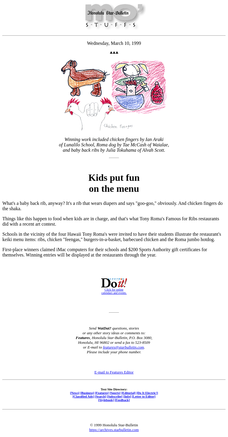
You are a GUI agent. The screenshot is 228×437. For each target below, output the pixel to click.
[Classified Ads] (83, 396)
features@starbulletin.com (123, 347)
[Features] (102, 393)
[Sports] (115, 393)
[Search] (100, 396)
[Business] (87, 393)
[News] (75, 393)
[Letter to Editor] (144, 396)
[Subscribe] (114, 396)
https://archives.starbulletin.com (114, 430)
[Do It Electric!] (147, 393)
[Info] (127, 396)
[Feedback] (122, 400)
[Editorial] (128, 393)
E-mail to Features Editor (114, 372)
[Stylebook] (106, 400)
